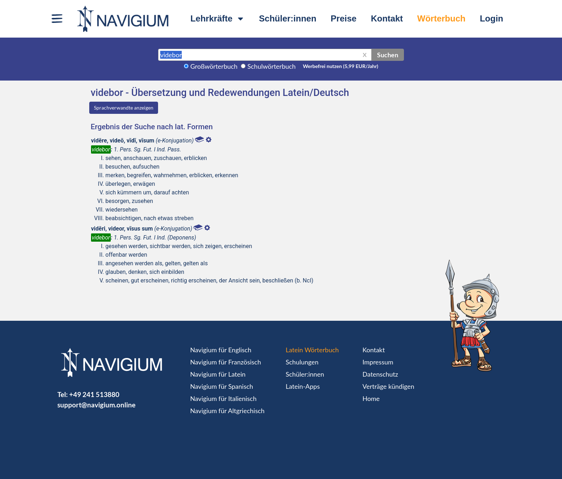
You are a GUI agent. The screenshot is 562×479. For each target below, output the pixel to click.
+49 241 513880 (94, 394)
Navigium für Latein (218, 374)
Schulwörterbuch (271, 66)
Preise (344, 18)
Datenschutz (380, 374)
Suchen (387, 55)
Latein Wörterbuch (312, 350)
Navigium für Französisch (225, 362)
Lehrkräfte (217, 18)
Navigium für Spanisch (221, 386)
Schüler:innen (287, 18)
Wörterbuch (441, 18)
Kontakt (387, 18)
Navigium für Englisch (221, 350)
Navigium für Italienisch (223, 398)
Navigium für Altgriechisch (227, 411)
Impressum (377, 362)
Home (371, 398)
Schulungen (302, 362)
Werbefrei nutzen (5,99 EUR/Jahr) (340, 66)
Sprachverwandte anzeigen (123, 108)
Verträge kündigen (388, 386)
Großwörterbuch (214, 66)
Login (491, 18)
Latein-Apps (303, 386)
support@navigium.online (96, 405)
